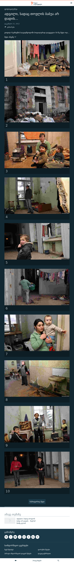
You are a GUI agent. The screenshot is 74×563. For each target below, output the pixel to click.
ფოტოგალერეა (10, 9)
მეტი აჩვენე (10, 37)
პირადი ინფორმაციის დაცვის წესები (17, 553)
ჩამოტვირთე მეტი (37, 501)
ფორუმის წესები (44, 549)
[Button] (10, 27)
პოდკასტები (37, 560)
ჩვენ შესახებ (8, 549)
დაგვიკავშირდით (44, 553)
